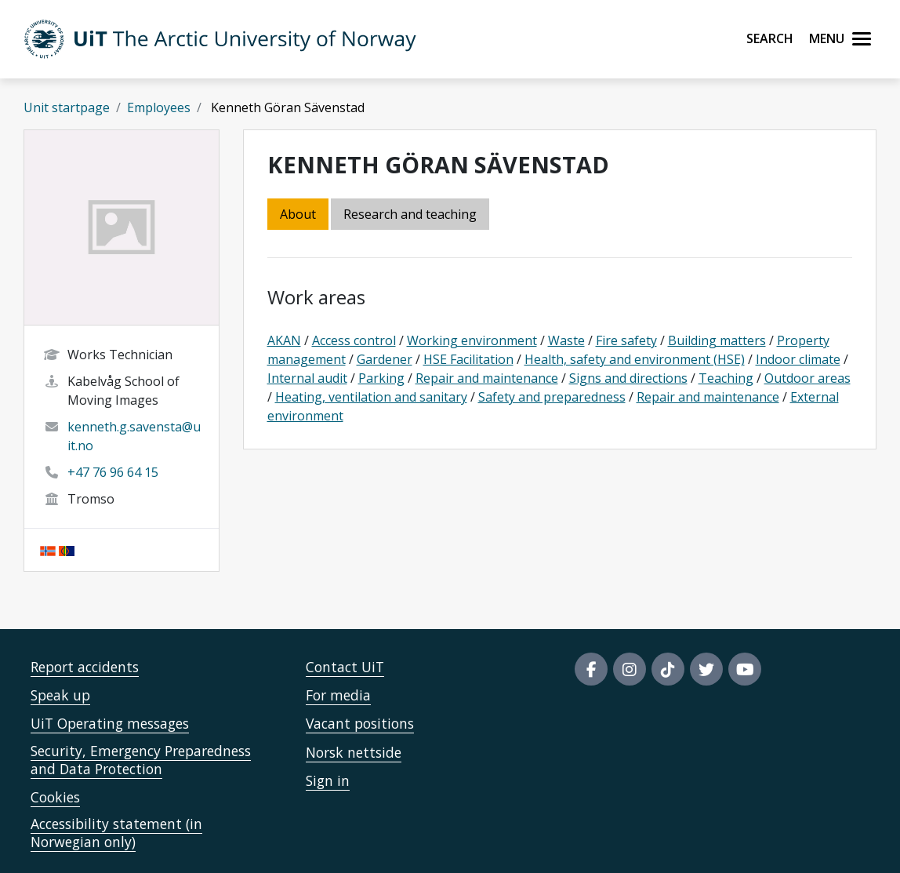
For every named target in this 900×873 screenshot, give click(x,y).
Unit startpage (67, 107)
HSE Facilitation (468, 359)
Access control (354, 340)
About (298, 214)
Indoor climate (798, 359)
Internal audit (307, 378)
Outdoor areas (807, 378)
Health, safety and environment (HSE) (634, 359)
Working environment (472, 340)
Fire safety (626, 340)
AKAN (284, 340)
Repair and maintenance (487, 378)
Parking (381, 378)
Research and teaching (410, 214)
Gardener (384, 359)
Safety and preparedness (552, 397)
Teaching (726, 378)
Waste (566, 340)
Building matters (717, 340)
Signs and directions (628, 378)
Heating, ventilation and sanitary (371, 397)
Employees (159, 107)
